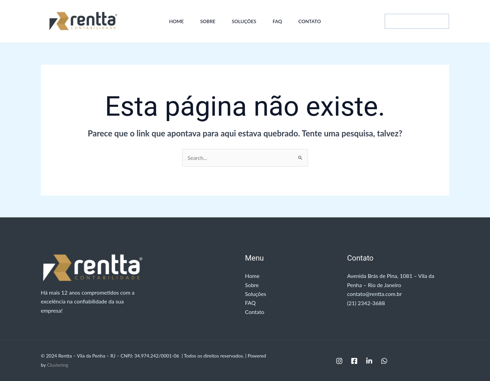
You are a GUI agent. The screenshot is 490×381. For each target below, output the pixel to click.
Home (176, 21)
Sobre (207, 21)
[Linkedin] (369, 361)
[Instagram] (339, 361)
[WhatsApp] (384, 361)
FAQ (277, 21)
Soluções (244, 21)
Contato (309, 21)
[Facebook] (354, 361)
